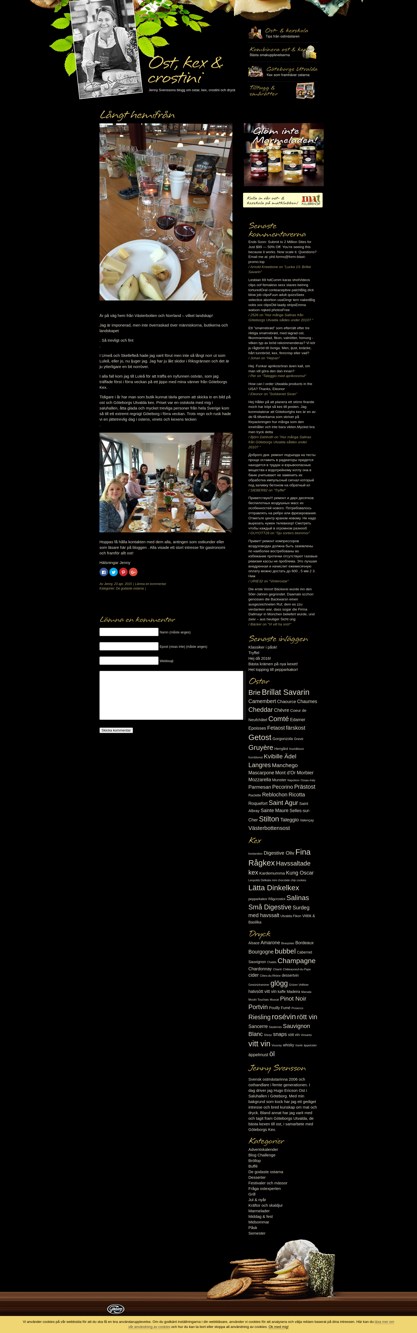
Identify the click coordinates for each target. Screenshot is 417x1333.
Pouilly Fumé (279, 1008)
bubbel (285, 951)
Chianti (277, 969)
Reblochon (274, 794)
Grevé (298, 739)
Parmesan (259, 787)
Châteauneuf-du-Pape (297, 969)
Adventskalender (263, 1149)
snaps (280, 1034)
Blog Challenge (262, 1155)
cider (253, 975)
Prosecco (297, 1008)
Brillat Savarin (285, 692)
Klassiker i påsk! (262, 647)
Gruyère (260, 747)
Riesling (259, 1017)
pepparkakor (257, 899)
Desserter (257, 1177)
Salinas (297, 897)
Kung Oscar (300, 873)
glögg (279, 983)
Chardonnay (260, 968)
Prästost (304, 786)
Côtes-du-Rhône (270, 975)
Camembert (262, 701)
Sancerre (258, 1026)
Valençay (307, 820)
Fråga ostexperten (264, 1188)
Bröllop (254, 1160)
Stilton (269, 819)
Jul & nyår (257, 1199)
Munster (279, 780)
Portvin (258, 1007)
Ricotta (297, 794)
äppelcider (310, 1045)
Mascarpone (261, 772)
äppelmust (258, 1054)
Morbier (305, 772)
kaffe (282, 991)
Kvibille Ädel (280, 756)
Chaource (286, 701)
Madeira (293, 991)
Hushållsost (296, 748)
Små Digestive (269, 907)
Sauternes (275, 1027)
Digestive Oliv (279, 853)
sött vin (294, 1035)
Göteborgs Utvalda (282, 71)
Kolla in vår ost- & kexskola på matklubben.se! (283, 200)
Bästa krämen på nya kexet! (273, 664)
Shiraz (268, 1035)
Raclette (254, 795)
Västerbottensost (269, 828)
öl (272, 1054)
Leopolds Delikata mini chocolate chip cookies (277, 880)
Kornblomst (255, 757)
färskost (295, 728)
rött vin (307, 1017)
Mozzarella (259, 779)
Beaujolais (287, 943)
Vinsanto (306, 1035)
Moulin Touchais (258, 999)
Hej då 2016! (259, 658)
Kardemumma (272, 873)
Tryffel (253, 652)
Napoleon (293, 780)
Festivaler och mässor (267, 1183)
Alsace (254, 943)
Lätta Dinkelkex (273, 888)
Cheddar (260, 709)
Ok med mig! (279, 1327)
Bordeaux (304, 942)
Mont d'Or (285, 772)
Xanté (299, 1045)
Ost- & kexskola (282, 33)
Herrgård (281, 749)
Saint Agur (283, 802)
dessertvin (290, 975)
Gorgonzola (283, 739)
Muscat (274, 999)
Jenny (108, 584)
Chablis (272, 962)
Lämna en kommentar (150, 584)
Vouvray (277, 1045)
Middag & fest (260, 1216)
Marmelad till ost (283, 154)
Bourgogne (261, 952)
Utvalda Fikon (291, 916)
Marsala (306, 991)
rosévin (284, 1016)
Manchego (285, 765)
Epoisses (257, 728)
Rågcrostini (276, 899)
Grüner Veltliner (299, 984)
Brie (254, 692)
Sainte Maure (275, 810)
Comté (278, 719)
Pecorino (282, 787)
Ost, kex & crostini (184, 67)
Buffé (253, 1166)
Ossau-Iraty (308, 780)
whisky (288, 1045)
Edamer (297, 719)
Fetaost (276, 728)
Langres (259, 765)
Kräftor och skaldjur (265, 1205)
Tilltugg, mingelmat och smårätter (282, 52)
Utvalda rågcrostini (282, 91)
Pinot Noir (293, 998)
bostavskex (255, 853)
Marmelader (259, 1211)
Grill (252, 1194)
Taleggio (289, 819)
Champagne (297, 961)
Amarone (270, 942)
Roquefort (258, 803)
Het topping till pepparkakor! (273, 669)
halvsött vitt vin (262, 991)
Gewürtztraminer (258, 984)
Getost (259, 737)
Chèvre (281, 710)
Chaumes (307, 701)
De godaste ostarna (130, 588)
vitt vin (259, 1043)
